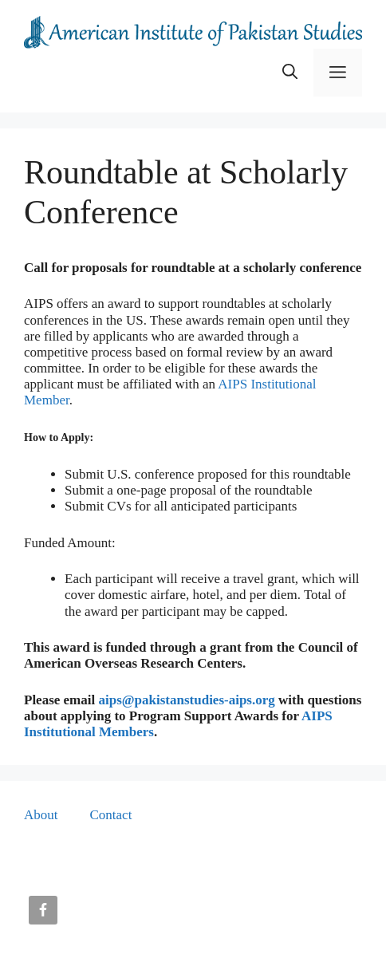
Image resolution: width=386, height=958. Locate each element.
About (41, 814)
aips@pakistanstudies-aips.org (186, 700)
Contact (111, 814)
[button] (289, 73)
